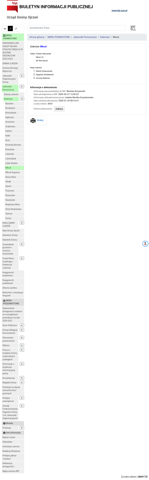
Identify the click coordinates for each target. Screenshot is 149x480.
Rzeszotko (10, 195)
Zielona (8, 213)
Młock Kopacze (12, 172)
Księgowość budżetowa (8, 274)
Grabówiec (10, 126)
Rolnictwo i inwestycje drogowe (12, 294)
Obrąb (8, 181)
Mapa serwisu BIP (10, 471)
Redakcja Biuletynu (11, 451)
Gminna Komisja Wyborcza (10, 69)
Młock (8, 168)
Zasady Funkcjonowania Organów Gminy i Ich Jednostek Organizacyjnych (10, 412)
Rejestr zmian (8, 437)
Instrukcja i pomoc (11, 446)
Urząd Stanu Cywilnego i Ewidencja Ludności (8, 263)
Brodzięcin (10, 108)
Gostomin (9, 122)
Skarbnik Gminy (9, 240)
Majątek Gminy (9, 382)
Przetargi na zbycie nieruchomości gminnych (11, 390)
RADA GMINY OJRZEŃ (8, 224)
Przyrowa (9, 191)
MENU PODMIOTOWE (59, 37)
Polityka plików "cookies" (9, 457)
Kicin (7, 140)
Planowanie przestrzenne (8, 339)
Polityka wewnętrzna (8, 400)
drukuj (36, 120)
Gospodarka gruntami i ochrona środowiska (8, 249)
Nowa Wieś (10, 177)
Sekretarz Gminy (10, 235)
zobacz (59, 108)
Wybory (5, 345)
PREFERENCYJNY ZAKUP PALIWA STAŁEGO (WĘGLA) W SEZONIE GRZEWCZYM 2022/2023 (12, 51)
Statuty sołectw (11, 94)
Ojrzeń (8, 186)
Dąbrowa (9, 117)
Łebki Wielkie (11, 163)
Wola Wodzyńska (13, 209)
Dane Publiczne (9, 325)
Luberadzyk (10, 158)
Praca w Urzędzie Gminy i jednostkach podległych (9, 355)
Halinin (8, 131)
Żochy (8, 218)
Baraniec (9, 103)
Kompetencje (8, 378)
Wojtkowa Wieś (12, 204)
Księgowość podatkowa (8, 282)
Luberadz (9, 154)
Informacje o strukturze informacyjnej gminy (8, 369)
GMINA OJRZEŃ (9, 63)
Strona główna (36, 37)
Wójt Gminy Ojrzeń (11, 230)
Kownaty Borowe (13, 145)
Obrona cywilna (9, 288)
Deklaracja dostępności (8, 465)
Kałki (7, 135)
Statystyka (7, 442)
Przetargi (6, 428)
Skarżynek (10, 200)
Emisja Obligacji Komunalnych (9, 331)
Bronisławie (10, 113)
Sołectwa (8, 99)
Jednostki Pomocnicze (8, 88)
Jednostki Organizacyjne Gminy (9, 79)
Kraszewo (10, 149)
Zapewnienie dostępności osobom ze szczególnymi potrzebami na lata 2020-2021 (12, 314)
